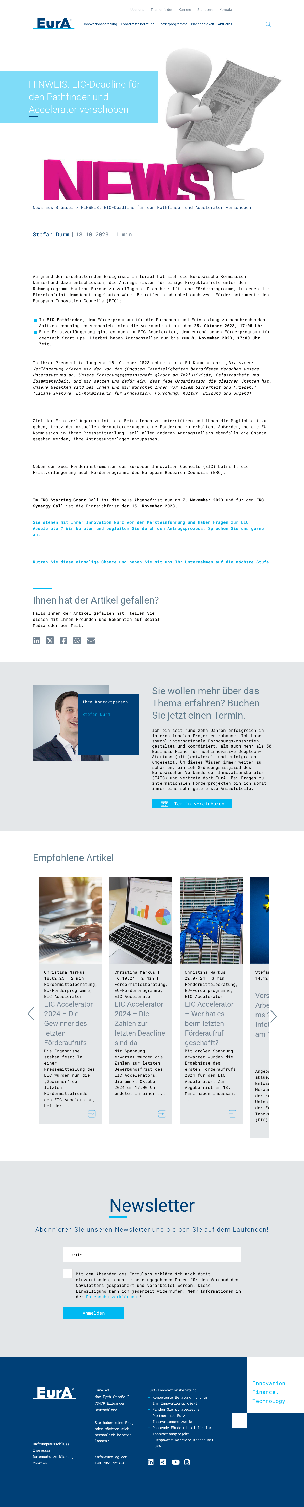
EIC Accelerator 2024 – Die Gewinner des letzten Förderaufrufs (68, 1023)
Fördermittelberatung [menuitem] (138, 24)
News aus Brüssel (53, 207)
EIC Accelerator (63, 996)
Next (269, 1015)
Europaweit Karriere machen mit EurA (183, 1442)
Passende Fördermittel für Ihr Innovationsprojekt (182, 1430)
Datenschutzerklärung (111, 1296)
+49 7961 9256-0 (110, 1463)
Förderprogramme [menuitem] (172, 24)
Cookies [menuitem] (40, 1463)
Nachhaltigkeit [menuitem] (202, 24)
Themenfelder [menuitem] (161, 10)
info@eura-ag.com (111, 1456)
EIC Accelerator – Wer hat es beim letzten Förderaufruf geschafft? (209, 1023)
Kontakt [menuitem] (225, 10)
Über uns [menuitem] (137, 10)
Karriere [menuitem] (185, 10)
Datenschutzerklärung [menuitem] (53, 1456)
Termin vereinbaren (199, 804)
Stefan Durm (51, 234)
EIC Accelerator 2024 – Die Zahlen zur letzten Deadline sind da (140, 1023)
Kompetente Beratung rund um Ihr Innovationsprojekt (180, 1400)
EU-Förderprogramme (67, 990)
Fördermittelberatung (69, 984)
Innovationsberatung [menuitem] (100, 24)
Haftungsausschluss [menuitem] (51, 1443)
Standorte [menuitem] (205, 10)
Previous (35, 1015)
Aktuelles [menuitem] (225, 24)
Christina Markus (64, 972)
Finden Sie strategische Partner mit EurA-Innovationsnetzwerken (176, 1415)
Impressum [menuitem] (42, 1450)
